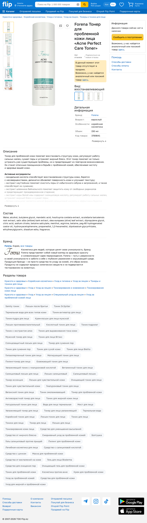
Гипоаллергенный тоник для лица (23, 355)
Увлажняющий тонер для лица (22, 410)
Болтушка (97, 435)
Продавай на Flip (55, 11)
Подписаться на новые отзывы (93, 56)
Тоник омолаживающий (52, 392)
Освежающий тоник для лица (52, 361)
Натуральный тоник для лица (21, 404)
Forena (94, 115)
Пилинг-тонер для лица (18, 361)
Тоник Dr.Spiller (62, 306)
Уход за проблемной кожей (20, 478)
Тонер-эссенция (14, 380)
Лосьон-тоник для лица (53, 416)
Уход (30, 287)
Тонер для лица (38, 423)
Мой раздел (96, 6)
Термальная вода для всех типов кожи (26, 312)
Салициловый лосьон (84, 373)
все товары (26, 246)
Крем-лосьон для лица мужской (52, 318)
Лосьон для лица (61, 423)
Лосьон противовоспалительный (23, 324)
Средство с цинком (16, 453)
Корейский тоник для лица (20, 416)
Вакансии (36, 506)
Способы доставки (121, 62)
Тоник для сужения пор (18, 349)
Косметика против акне (55, 472)
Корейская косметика (34, 17)
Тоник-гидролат (89, 324)
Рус (113, 4)
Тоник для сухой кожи (48, 349)
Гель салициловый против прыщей (24, 441)
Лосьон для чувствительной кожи (47, 380)
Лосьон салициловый (55, 373)
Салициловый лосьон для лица (22, 373)
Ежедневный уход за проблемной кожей (63, 435)
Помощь (6, 498)
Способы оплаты (120, 65)
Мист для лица (85, 404)
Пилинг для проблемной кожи (64, 441)
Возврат (6, 506)
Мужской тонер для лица (19, 337)
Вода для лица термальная (57, 404)
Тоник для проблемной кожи (21, 472)
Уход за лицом (71, 17)
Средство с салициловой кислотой (62, 447)
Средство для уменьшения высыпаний (60, 429)
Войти (94, 3)
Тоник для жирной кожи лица (62, 398)
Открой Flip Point (105, 11)
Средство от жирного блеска (21, 435)
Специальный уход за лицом (68, 294)
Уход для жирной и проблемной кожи (26, 484)
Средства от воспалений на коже (23, 459)
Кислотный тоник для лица (60, 324)
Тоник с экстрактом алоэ (19, 330)
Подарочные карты (130, 11)
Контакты (117, 69)
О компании (37, 498)
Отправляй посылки (30, 11)
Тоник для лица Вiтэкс (50, 337)
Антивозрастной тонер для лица (23, 398)
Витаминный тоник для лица (77, 367)
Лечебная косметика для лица (22, 447)
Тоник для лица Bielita (78, 349)
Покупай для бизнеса (80, 11)
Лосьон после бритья (36, 306)
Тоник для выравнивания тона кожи (57, 330)
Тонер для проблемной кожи (86, 392)
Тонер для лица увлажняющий (60, 410)
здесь (85, 79)
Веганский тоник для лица (20, 392)
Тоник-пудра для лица (17, 318)
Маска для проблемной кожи (47, 453)
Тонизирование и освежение (69, 287)
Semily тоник (12, 306)
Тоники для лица (14, 423)
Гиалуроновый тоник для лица (62, 386)
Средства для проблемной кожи (58, 478)
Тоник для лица (79, 416)
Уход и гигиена (54, 17)
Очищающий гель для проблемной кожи (63, 466)
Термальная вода (92, 410)
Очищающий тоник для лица (86, 380)
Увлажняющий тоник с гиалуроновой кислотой (31, 367)
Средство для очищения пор (21, 466)
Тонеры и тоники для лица (92, 17)
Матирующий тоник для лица (63, 355)
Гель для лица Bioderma (59, 459)
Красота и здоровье (12, 17)
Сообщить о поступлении (127, 37)
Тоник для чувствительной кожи (23, 386)
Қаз (106, 4)
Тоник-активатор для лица (67, 312)
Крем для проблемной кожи (88, 472)
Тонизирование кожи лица (20, 429)
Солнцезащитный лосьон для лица (24, 343)
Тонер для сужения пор (61, 343)
